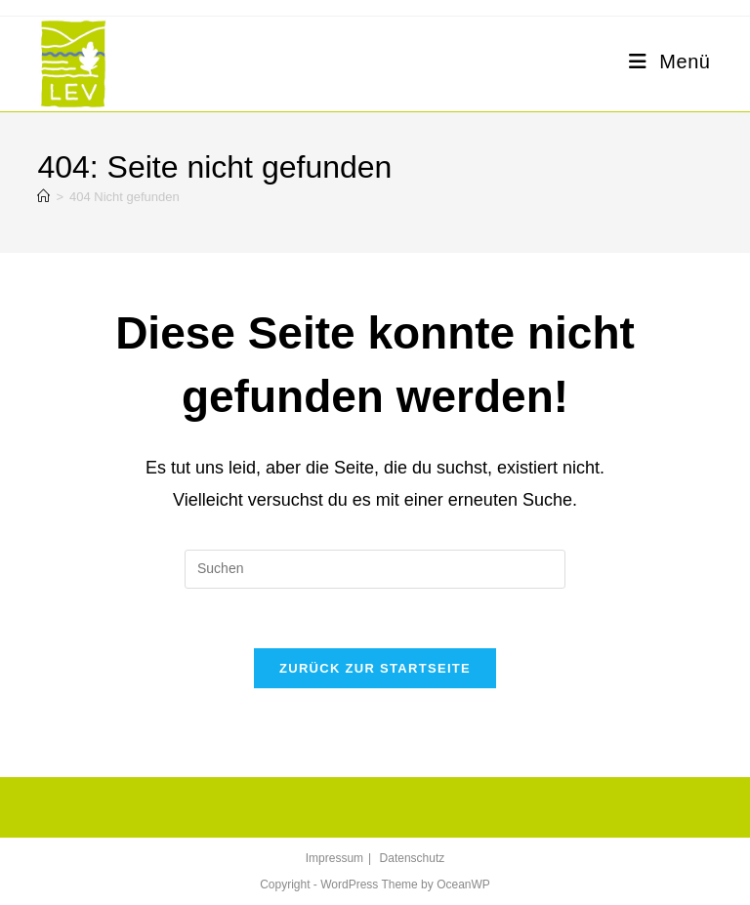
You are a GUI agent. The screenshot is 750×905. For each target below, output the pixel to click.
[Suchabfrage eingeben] (375, 569)
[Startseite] (43, 196)
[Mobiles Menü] (669, 61)
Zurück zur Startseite (375, 668)
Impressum (334, 858)
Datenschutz (412, 858)
